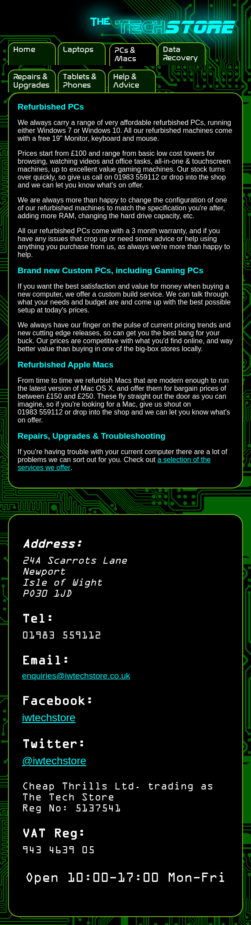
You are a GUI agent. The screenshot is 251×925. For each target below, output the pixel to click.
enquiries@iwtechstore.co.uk (76, 675)
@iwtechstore (54, 761)
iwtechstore (48, 717)
